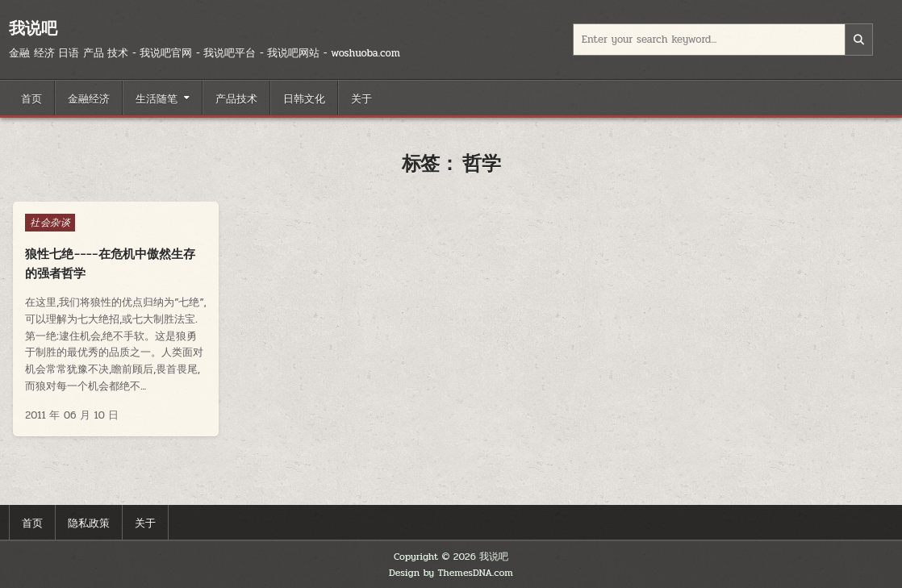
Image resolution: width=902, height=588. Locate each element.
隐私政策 (89, 522)
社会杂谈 (50, 222)
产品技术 (236, 98)
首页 (31, 98)
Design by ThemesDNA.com (451, 573)
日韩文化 (304, 98)
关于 (361, 98)
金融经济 (89, 98)
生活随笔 (156, 98)
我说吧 (33, 28)
